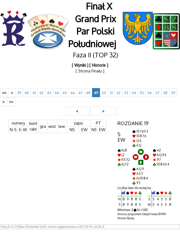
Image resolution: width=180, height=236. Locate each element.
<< (4, 92)
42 (41, 92)
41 (34, 92)
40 (27, 92)
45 (65, 92)
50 (104, 92)
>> (11, 101)
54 (134, 92)
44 (57, 92)
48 (88, 92)
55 (142, 92)
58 (165, 92)
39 (19, 92)
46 (72, 92)
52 (118, 92)
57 (157, 92)
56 (149, 92)
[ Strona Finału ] (90, 70)
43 (49, 92)
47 (80, 92)
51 (111, 92)
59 (173, 92)
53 (126, 92)
